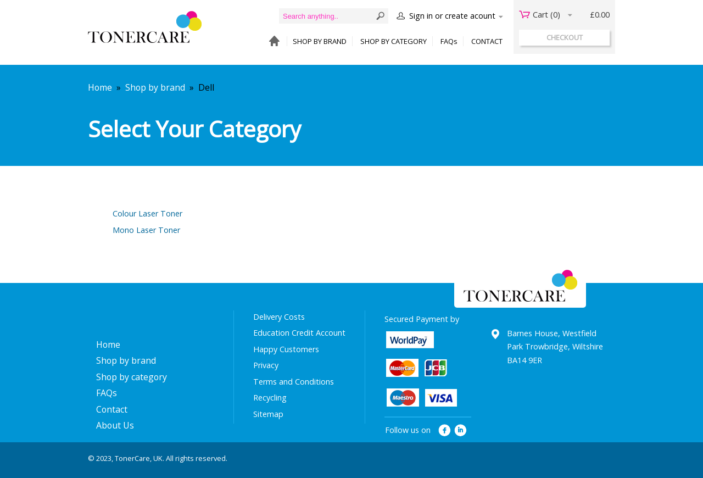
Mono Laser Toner (146, 230)
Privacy (265, 365)
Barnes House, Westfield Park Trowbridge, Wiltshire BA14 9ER (555, 346)
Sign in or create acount (452, 15)
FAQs (448, 41)
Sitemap (268, 414)
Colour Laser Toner (147, 213)
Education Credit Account (299, 332)
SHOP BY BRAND (320, 41)
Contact (111, 409)
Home (100, 87)
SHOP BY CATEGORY (393, 41)
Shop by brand (155, 87)
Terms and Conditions (293, 381)
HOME (271, 41)
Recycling (270, 397)
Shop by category (131, 377)
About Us (115, 425)
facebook (444, 430)
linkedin (461, 430)
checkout (564, 37)
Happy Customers (286, 349)
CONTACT (487, 41)
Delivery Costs (279, 317)
